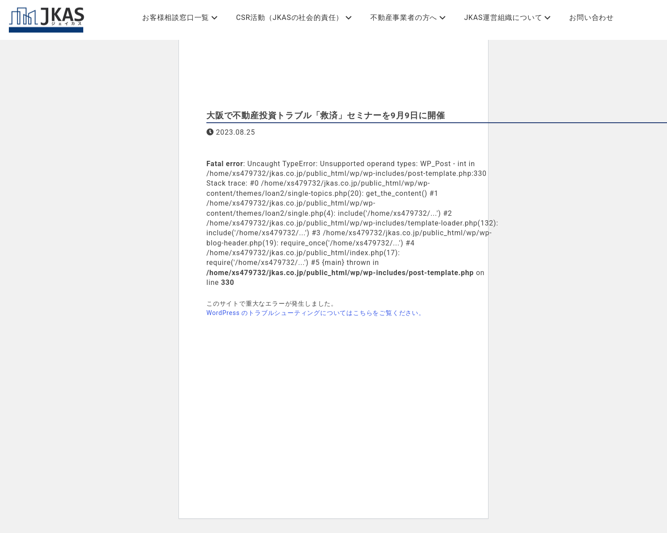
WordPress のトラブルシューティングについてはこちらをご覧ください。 (315, 312)
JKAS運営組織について (503, 17)
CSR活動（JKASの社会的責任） (289, 17)
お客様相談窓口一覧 (175, 17)
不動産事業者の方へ (403, 17)
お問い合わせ (591, 17)
